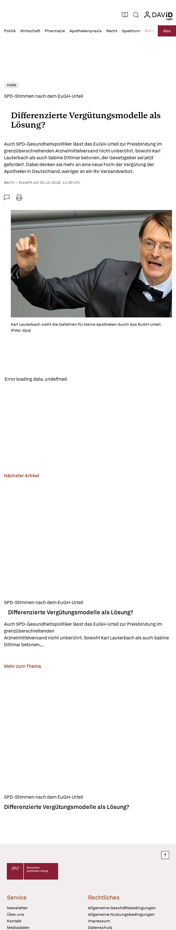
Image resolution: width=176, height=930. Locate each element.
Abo (167, 30)
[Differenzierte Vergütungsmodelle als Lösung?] (88, 538)
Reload (79, 379)
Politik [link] (11, 85)
